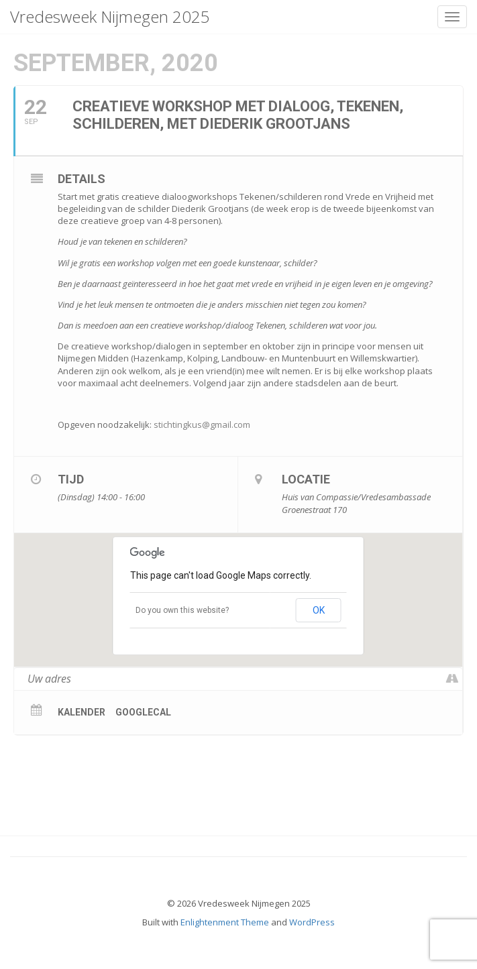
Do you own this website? (182, 610)
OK (319, 610)
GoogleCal (143, 712)
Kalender (81, 712)
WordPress (312, 922)
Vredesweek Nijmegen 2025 (110, 16)
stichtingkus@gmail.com (202, 424)
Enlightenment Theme (224, 922)
